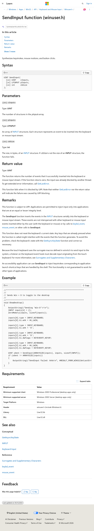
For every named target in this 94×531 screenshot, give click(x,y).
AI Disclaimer (10, 519)
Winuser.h (68, 9)
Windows (12, 9)
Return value (9, 43)
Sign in (89, 3)
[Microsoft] (47, 3)
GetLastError (43, 183)
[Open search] (82, 3)
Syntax (7, 37)
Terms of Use (36, 523)
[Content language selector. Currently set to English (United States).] (17, 513)
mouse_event (8, 227)
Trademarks (49, 523)
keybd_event (78, 223)
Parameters (8, 40)
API (35, 9)
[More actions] (89, 9)
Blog (38, 519)
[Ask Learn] (84, 9)
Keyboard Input (9, 449)
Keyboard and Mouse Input (50, 9)
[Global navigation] (2, 3)
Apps (21, 9)
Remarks (7, 47)
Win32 (28, 9)
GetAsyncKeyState (52, 240)
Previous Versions (26, 519)
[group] (47, 328)
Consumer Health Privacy (15, 523)
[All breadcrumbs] (4, 9)
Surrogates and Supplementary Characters (55, 257)
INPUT (16, 131)
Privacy (60, 519)
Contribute (49, 519)
